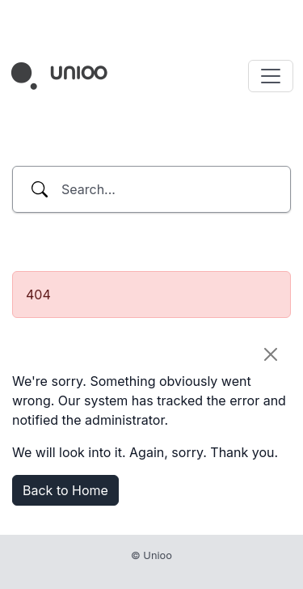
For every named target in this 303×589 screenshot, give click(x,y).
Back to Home (65, 490)
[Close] (270, 354)
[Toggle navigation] (270, 76)
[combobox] (151, 189)
